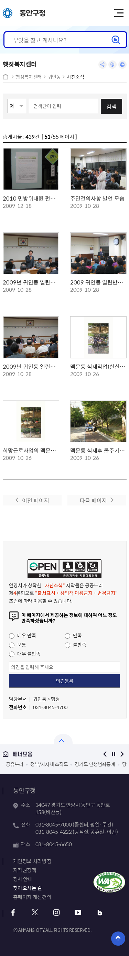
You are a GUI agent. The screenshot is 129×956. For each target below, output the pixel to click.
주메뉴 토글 (118, 13)
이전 (105, 754)
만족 (73, 635)
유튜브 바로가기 (78, 913)
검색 (111, 106)
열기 (63, 739)
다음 (122, 754)
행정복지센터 (28, 77)
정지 (113, 754)
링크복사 (112, 64)
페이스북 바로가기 (13, 913)
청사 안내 (23, 879)
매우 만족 (22, 635)
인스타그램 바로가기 (57, 913)
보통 (17, 644)
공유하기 (102, 64)
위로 (118, 938)
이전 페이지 (35, 500)
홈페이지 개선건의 (32, 897)
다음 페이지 (93, 500)
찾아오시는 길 (27, 888)
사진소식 (75, 77)
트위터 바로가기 (35, 913)
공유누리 (14, 764)
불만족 (75, 644)
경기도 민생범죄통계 (95, 764)
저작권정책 (24, 870)
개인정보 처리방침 (32, 861)
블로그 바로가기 (100, 913)
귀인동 (54, 77)
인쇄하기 (122, 64)
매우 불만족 (25, 653)
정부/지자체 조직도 (49, 764)
